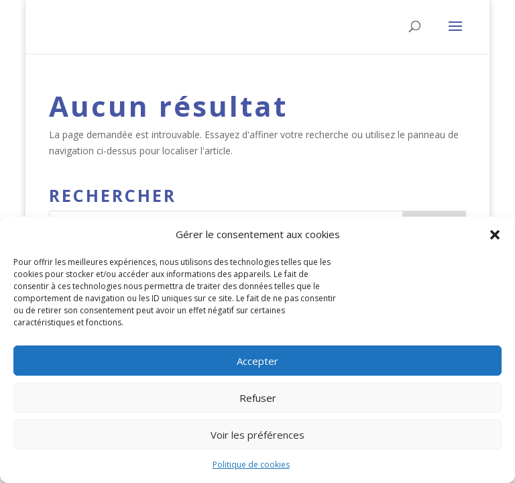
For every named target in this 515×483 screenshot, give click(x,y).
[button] (495, 234)
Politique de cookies (251, 464)
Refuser (257, 398)
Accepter (257, 361)
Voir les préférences (257, 434)
